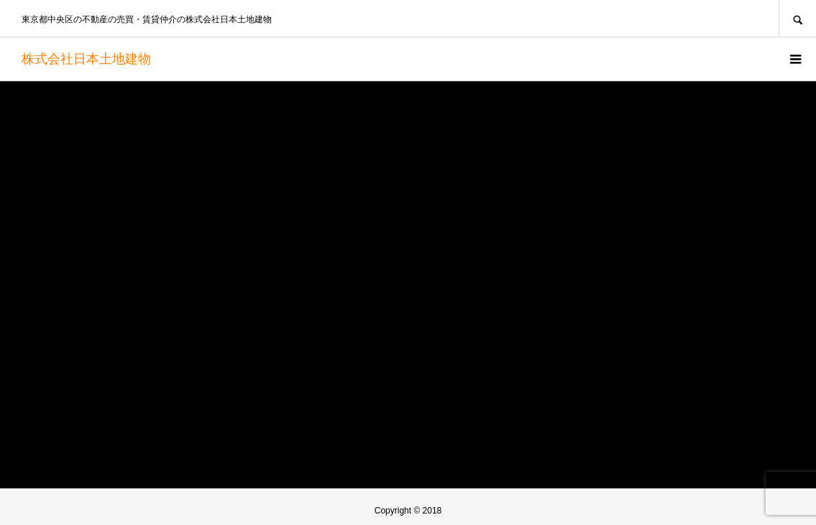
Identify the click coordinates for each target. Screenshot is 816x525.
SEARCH (797, 18)
